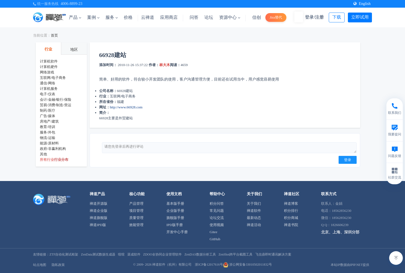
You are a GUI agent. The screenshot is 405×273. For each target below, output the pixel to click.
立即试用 (360, 17)
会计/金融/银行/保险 (55, 99)
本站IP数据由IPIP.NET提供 (350, 265)
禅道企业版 (98, 211)
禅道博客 (291, 203)
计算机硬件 (49, 67)
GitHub (215, 239)
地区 (74, 50)
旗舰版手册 (175, 218)
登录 (347, 160)
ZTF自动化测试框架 (63, 254)
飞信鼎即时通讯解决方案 (273, 254)
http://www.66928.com (126, 107)
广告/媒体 (47, 116)
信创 (256, 17)
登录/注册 (314, 17)
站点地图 (39, 265)
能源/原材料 (49, 143)
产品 (75, 17)
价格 (128, 17)
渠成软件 (133, 254)
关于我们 (254, 203)
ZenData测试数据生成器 (98, 254)
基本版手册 (175, 203)
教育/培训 (47, 127)
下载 (336, 17)
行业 (48, 49)
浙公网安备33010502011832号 (247, 264)
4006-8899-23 (71, 4)
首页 (54, 35)
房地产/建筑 (49, 121)
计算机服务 (49, 89)
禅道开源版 (98, 203)
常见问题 (217, 211)
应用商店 (169, 17)
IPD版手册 (174, 225)
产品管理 (136, 203)
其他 (43, 154)
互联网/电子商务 (53, 78)
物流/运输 (47, 138)
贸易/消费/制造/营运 (55, 105)
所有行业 (47, 160)
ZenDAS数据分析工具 (200, 254)
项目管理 (136, 211)
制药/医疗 (47, 110)
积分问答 (217, 203)
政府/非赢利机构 (53, 149)
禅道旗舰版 (98, 218)
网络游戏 (47, 72)
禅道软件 (254, 211)
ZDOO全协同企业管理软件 (162, 254)
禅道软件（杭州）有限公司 (172, 264)
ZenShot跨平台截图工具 (236, 254)
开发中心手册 (177, 232)
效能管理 (136, 225)
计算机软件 (49, 61)
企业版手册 (175, 211)
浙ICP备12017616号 (209, 264)
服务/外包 (47, 132)
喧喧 (121, 254)
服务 (111, 17)
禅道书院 (291, 225)
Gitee (213, 232)
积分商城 (291, 218)
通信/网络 (47, 83)
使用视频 (217, 225)
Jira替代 (276, 17)
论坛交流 (217, 218)
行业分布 (61, 160)
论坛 (208, 17)
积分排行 (291, 211)
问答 (194, 17)
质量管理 (136, 218)
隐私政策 (58, 265)
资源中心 (229, 17)
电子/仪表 (47, 94)
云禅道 (147, 17)
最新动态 (254, 218)
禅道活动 (254, 225)
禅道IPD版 (98, 225)
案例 (93, 17)
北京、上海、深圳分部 (340, 232)
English (362, 4)
